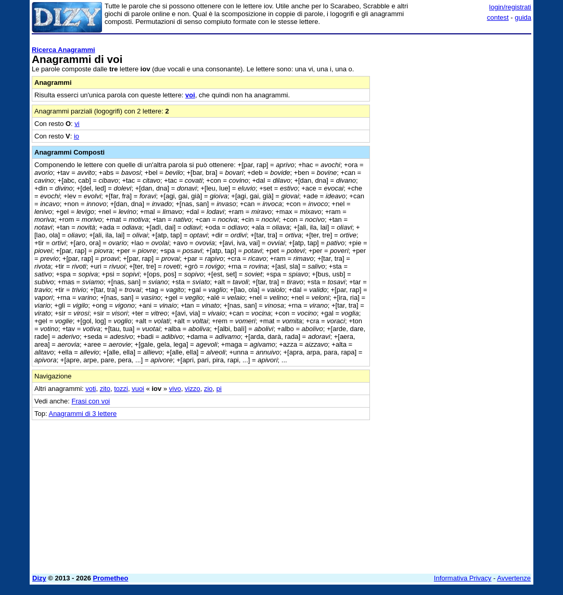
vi (76, 124)
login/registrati (510, 7)
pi (219, 389)
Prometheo (111, 578)
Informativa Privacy (463, 578)
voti (90, 389)
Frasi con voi (91, 401)
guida (523, 17)
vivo (175, 389)
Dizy (39, 578)
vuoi (138, 389)
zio (208, 389)
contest (498, 17)
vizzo (192, 389)
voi (190, 95)
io (76, 136)
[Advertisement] (453, 103)
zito (105, 389)
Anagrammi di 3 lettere (82, 413)
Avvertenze (514, 578)
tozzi (121, 389)
